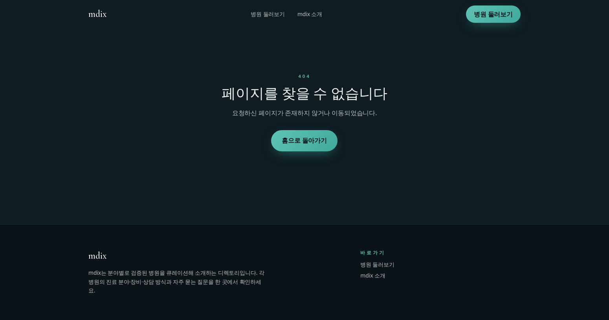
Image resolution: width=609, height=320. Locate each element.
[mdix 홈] (97, 14)
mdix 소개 (309, 14)
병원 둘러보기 (268, 14)
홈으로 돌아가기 (304, 140)
